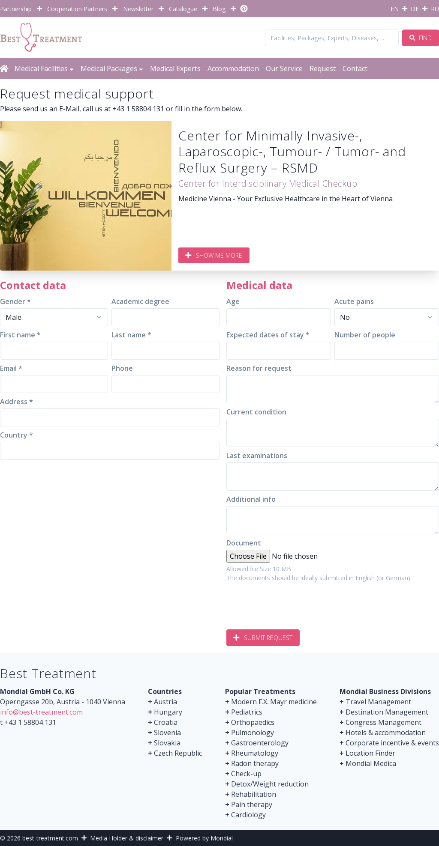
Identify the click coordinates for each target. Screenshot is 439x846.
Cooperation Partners (77, 9)
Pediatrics (246, 712)
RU (435, 9)
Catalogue (183, 9)
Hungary (168, 712)
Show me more (214, 255)
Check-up (246, 773)
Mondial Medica (371, 763)
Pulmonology (252, 732)
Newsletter (138, 9)
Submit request (263, 638)
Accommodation (233, 68)
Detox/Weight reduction (270, 784)
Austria (165, 701)
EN (395, 9)
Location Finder (370, 753)
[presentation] (291, 602)
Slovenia (167, 732)
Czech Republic (178, 753)
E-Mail (69, 108)
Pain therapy (251, 804)
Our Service (284, 68)
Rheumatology (254, 753)
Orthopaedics (252, 722)
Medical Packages (112, 68)
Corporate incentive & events (392, 743)
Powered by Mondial (204, 838)
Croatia (165, 722)
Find (420, 38)
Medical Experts (175, 68)
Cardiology (248, 814)
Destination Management (387, 712)
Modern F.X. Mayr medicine (274, 701)
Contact (355, 68)
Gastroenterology (260, 743)
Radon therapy (255, 763)
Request (323, 68)
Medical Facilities (44, 68)
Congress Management (383, 722)
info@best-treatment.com (41, 712)
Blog (219, 9)
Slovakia (167, 743)
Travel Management (378, 701)
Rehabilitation (253, 794)
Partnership (16, 9)
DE (415, 9)
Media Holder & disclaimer (126, 838)
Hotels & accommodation (386, 732)
